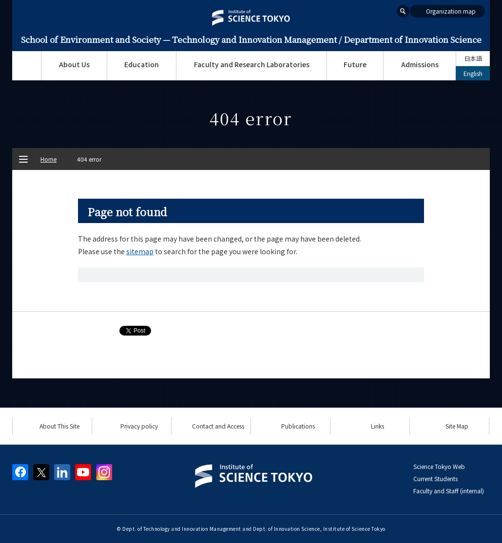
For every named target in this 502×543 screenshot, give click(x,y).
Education (141, 64)
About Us (74, 64)
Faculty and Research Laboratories (251, 64)
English (473, 73)
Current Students (435, 478)
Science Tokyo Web (439, 466)
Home (48, 159)
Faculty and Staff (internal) (448, 491)
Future (355, 64)
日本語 (473, 58)
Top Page (26, 65)
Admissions (420, 64)
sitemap (140, 251)
